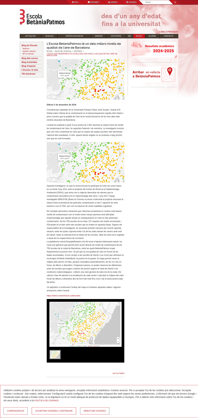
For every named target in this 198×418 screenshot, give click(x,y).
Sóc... (75, 2)
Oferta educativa (74, 36)
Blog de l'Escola (29, 45)
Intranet (93, 2)
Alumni (152, 36)
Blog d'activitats (29, 62)
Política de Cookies (46, 400)
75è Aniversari (28, 74)
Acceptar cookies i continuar (54, 411)
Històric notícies (29, 51)
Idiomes (131, 2)
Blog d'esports (29, 66)
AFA (129, 36)
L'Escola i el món (30, 70)
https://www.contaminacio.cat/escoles (63, 295)
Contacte (168, 36)
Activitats (116, 36)
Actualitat (30, 36)
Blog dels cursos (30, 58)
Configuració (15, 411)
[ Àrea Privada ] (169, 31)
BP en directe (28, 54)
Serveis (99, 36)
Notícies (26, 48)
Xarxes (113, 2)
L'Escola (49, 36)
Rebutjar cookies (95, 411)
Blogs (139, 36)
